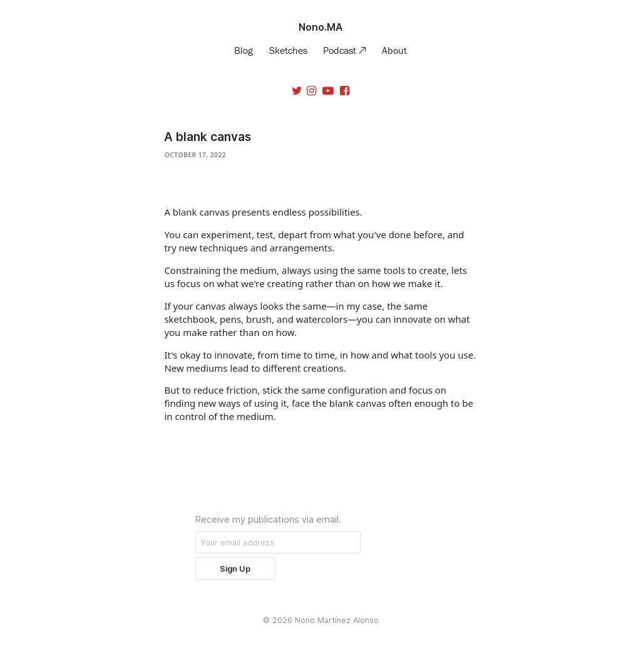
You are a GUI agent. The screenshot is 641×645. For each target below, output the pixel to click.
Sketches (288, 50)
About (394, 50)
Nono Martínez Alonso (337, 620)
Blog (243, 50)
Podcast (341, 50)
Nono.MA (321, 27)
